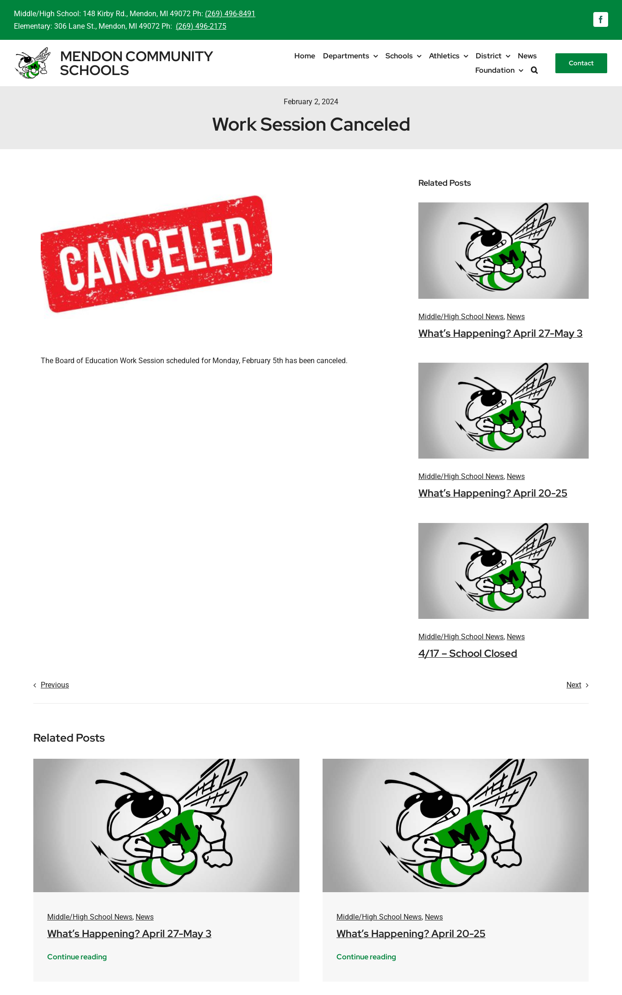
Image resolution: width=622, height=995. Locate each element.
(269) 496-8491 (230, 13)
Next (573, 684)
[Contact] (581, 63)
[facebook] (600, 19)
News (516, 316)
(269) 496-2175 (201, 26)
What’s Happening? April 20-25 (492, 493)
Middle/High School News (461, 316)
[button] (534, 70)
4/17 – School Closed (467, 653)
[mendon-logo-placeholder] (503, 206)
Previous (55, 684)
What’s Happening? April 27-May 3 (500, 333)
